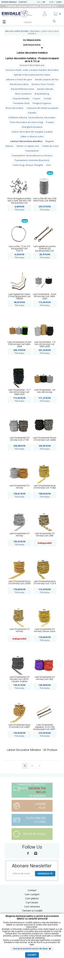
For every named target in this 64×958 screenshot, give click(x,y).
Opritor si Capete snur (27, 145)
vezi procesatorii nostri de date (30, 948)
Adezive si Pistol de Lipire (19, 79)
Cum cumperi (32, 894)
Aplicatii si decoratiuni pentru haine (32, 74)
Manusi (9, 145)
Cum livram (32, 902)
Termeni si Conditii (32, 910)
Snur (48, 164)
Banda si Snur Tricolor (43, 84)
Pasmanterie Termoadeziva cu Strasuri (32, 155)
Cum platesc (32, 898)
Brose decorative (14, 107)
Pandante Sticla (21, 103)
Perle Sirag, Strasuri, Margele (28, 164)
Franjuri (50, 122)
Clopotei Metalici (21, 98)
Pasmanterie (32, 150)
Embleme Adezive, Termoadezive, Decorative (32, 117)
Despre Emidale (9, 2)
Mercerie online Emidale (17, 31)
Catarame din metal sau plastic (42, 107)
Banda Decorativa (19, 84)
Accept (32, 955)
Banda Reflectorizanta (22, 88)
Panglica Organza (42, 103)
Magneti (49, 141)
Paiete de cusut (50, 145)
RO (38, 2)
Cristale (47, 98)
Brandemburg (42, 93)
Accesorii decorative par (32, 65)
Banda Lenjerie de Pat (46, 79)
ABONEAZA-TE (45, 873)
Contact (22, 2)
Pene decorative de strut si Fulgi (26, 122)
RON (51, 2)
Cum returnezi (32, 906)
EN (46, 2)
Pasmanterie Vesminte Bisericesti (32, 160)
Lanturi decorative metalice (26, 141)
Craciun (36, 98)
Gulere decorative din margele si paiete (32, 131)
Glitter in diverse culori (32, 136)
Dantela (32, 112)
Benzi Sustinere (23, 93)
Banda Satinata (45, 88)
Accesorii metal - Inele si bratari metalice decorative (32, 69)
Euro (59, 2)
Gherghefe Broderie (32, 126)
